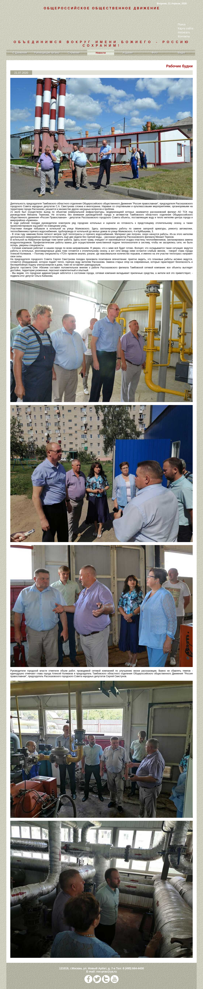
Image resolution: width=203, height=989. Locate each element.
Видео (181, 52)
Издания (128, 52)
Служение (73, 52)
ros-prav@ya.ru (106, 971)
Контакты (184, 36)
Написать (184, 32)
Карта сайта (185, 28)
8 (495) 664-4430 (133, 968)
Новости (101, 52)
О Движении (20, 52)
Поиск (182, 24)
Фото (155, 52)
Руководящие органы (46, 52)
